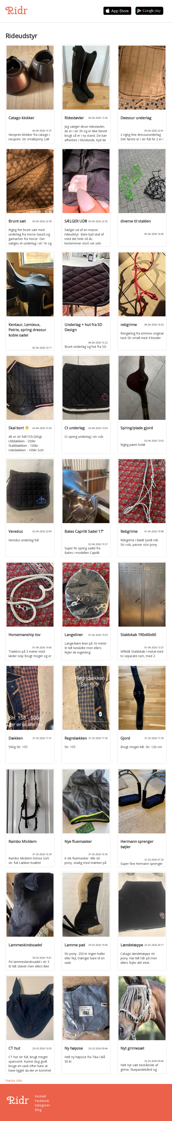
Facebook (42, 1101)
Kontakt (40, 1096)
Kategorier (42, 1105)
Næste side (13, 1080)
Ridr (16, 10)
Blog (38, 1110)
